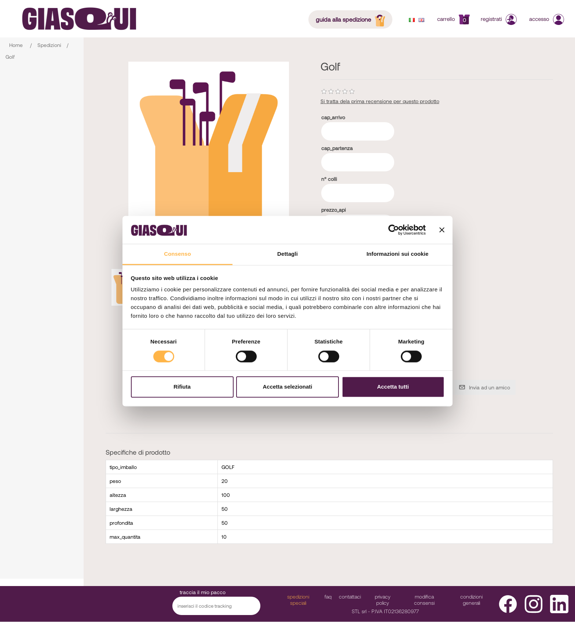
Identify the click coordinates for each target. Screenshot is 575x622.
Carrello (453, 18)
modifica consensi (424, 599)
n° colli (329, 179)
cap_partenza (337, 148)
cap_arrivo (333, 117)
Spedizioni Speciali (298, 599)
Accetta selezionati (287, 387)
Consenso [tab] (177, 254)
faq (328, 596)
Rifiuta (182, 387)
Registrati (499, 18)
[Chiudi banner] (441, 229)
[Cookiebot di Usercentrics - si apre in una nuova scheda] (394, 229)
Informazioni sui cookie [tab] (398, 254)
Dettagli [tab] (287, 254)
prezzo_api (333, 210)
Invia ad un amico (489, 387)
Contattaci (350, 596)
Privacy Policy (383, 599)
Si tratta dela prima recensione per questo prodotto (380, 101)
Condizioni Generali (471, 599)
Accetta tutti (393, 387)
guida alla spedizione (352, 19)
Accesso (546, 18)
